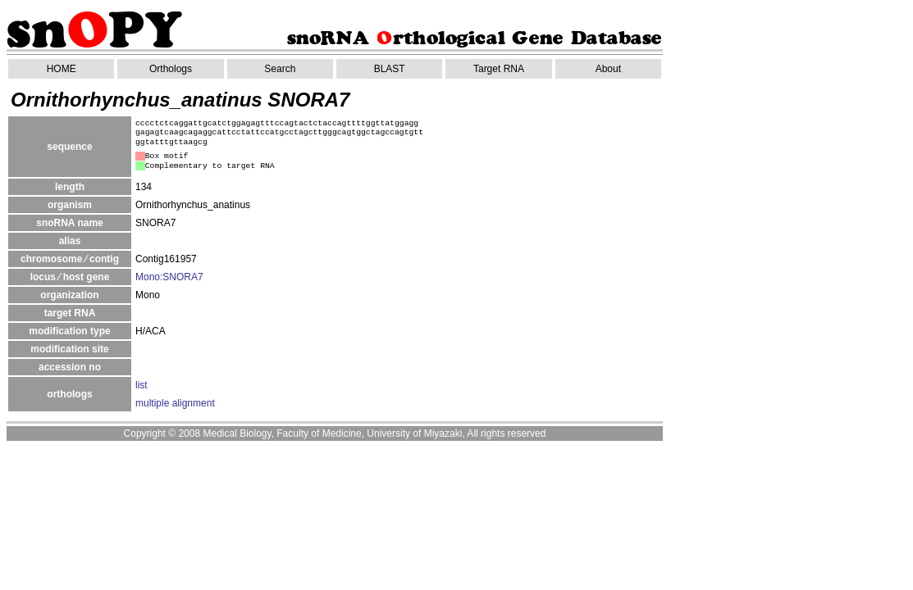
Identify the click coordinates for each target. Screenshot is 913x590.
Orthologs (170, 69)
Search (279, 69)
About (608, 69)
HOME (61, 69)
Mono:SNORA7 (169, 277)
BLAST (389, 69)
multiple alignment (175, 403)
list (141, 385)
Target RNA (498, 69)
